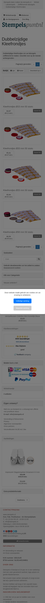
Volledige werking (22, 301)
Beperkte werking (22, 308)
